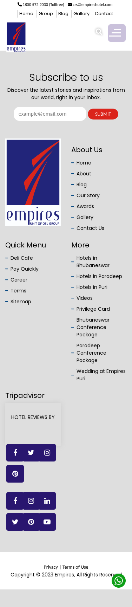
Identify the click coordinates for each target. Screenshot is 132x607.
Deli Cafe (22, 257)
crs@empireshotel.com (90, 4)
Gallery (81, 13)
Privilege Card (93, 308)
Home (26, 13)
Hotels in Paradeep (99, 276)
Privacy (51, 567)
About (84, 173)
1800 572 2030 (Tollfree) (41, 4)
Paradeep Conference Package (91, 353)
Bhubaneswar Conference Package (93, 327)
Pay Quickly (25, 268)
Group (46, 13)
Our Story (88, 195)
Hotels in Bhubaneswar (93, 261)
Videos (85, 298)
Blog (63, 13)
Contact (104, 13)
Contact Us (90, 228)
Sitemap (21, 301)
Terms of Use (75, 567)
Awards (85, 206)
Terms (18, 290)
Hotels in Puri (92, 287)
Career (19, 279)
